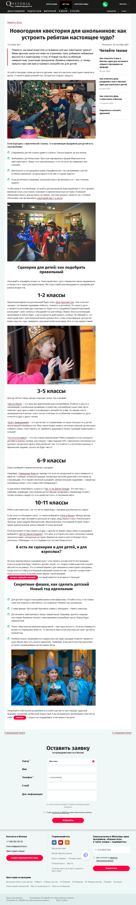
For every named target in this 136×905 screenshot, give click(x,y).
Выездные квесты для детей (19, 882)
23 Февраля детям (93, 882)
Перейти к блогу (14, 23)
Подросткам (34, 11)
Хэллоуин (117, 882)
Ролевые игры (74, 859)
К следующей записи (121, 733)
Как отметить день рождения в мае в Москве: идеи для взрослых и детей (113, 81)
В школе (63, 11)
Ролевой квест (58, 864)
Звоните (20, 717)
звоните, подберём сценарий (22, 577)
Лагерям (107, 882)
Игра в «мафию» (59, 859)
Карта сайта (61, 900)
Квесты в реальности (40, 886)
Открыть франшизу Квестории (24, 858)
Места (70, 864)
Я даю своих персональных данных (69, 813)
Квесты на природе (61, 886)
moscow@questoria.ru (16, 846)
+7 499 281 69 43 (14, 842)
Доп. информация (32, 794)
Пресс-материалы (14, 898)
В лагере (75, 11)
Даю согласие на (107, 859)
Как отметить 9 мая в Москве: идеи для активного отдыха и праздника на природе (114, 62)
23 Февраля (77, 882)
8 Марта (38, 882)
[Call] (105, 4)
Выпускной (50, 11)
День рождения (16, 11)
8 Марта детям (51, 882)
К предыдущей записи (15, 733)
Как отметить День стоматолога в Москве (111, 97)
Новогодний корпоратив (17, 886)
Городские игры (59, 849)
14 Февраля (65, 882)
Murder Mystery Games (62, 854)
